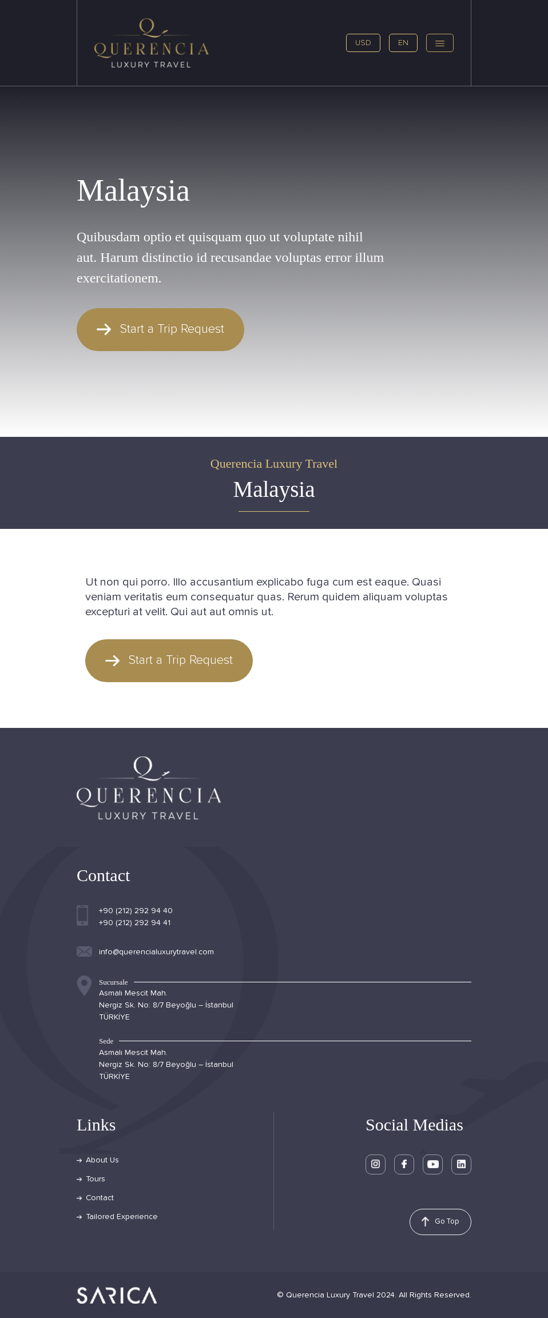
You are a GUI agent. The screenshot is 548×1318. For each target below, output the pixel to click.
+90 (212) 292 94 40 (136, 911)
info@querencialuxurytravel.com (156, 952)
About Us (102, 1160)
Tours (95, 1179)
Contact (100, 1198)
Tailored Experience (122, 1217)
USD (363, 43)
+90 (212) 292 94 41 (134, 923)
